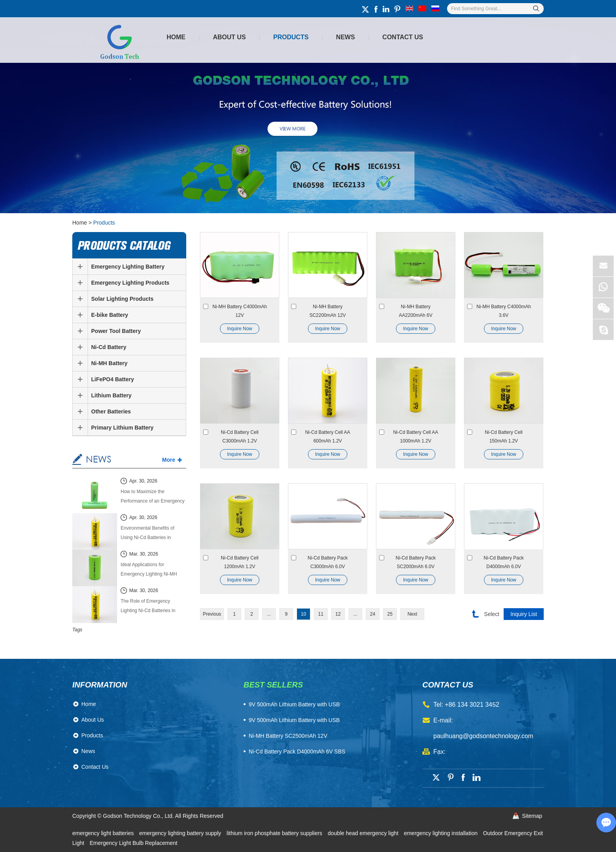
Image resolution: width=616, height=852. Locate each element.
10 (303, 614)
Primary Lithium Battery (122, 427)
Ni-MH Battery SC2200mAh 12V (328, 311)
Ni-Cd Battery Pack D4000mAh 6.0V (504, 562)
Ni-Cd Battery (108, 347)
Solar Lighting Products (122, 299)
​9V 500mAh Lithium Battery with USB (294, 704)
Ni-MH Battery (109, 363)
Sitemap (532, 816)
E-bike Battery (109, 315)
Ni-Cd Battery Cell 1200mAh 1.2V (239, 562)
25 (389, 614)
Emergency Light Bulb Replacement (133, 843)
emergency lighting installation (441, 833)
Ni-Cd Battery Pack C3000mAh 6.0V (328, 562)
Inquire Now (239, 328)
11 (320, 614)
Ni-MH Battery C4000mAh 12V (240, 311)
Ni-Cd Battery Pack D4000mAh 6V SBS (297, 751)
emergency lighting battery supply (180, 833)
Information (99, 684)
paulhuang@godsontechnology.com (483, 736)
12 (338, 614)
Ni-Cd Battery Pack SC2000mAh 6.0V (416, 562)
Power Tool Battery (116, 331)
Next (412, 614)
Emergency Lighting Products (130, 283)
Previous (212, 614)
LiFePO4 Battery (112, 379)
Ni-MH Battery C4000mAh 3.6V (504, 311)
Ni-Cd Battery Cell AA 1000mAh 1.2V (415, 437)
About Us (229, 37)
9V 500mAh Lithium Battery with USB (294, 720)
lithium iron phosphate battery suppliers (275, 833)
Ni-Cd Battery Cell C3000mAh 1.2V (239, 437)
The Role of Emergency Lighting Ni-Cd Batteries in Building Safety (148, 606)
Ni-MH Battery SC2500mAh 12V (288, 736)
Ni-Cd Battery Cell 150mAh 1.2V (503, 437)
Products (291, 37)
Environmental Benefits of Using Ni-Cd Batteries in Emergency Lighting (147, 533)
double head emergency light (364, 833)
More (168, 460)
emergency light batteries (103, 833)
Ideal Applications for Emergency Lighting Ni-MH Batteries (149, 570)
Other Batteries (111, 411)
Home (176, 37)
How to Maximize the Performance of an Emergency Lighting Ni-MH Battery (153, 497)
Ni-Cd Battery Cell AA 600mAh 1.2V (327, 437)
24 (372, 614)
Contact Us (402, 37)
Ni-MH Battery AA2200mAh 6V (415, 311)
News (345, 37)
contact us (447, 684)
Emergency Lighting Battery (128, 266)
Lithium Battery (111, 395)
